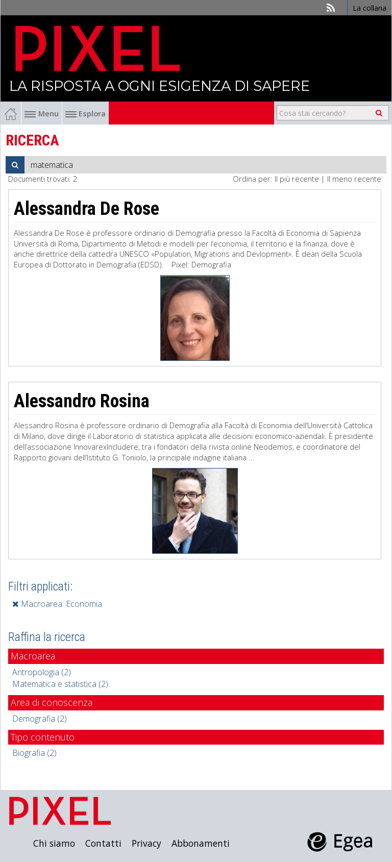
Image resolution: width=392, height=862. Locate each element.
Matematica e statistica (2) (60, 683)
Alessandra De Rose (86, 208)
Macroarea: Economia (57, 603)
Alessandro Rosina (82, 401)
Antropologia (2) (41, 672)
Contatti (103, 843)
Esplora (85, 113)
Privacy (146, 843)
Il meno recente (354, 179)
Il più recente (297, 179)
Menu (41, 113)
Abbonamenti (201, 843)
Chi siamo (54, 843)
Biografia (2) (34, 752)
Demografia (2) (39, 718)
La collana (369, 8)
